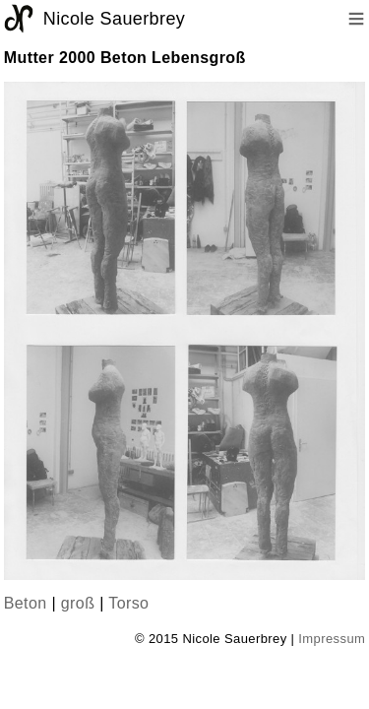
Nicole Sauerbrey (114, 19)
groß (78, 603)
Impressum (331, 638)
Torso (128, 603)
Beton (25, 603)
